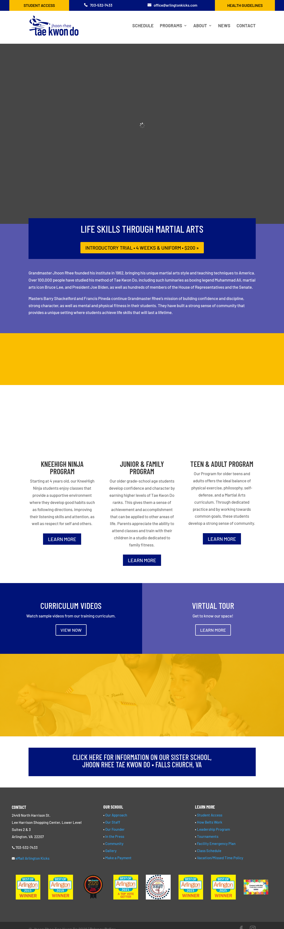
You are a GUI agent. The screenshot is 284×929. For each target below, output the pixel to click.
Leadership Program (213, 829)
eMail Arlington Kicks (32, 858)
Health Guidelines (245, 5)
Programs (171, 26)
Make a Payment (118, 858)
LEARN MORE (62, 539)
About (200, 26)
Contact (246, 26)
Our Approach (116, 815)
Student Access (39, 5)
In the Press (114, 836)
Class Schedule (209, 850)
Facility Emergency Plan (216, 843)
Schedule (143, 26)
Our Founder (115, 829)
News (224, 26)
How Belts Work (209, 822)
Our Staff (112, 822)
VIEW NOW (71, 630)
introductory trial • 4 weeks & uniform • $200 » (142, 248)
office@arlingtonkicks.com (175, 5)
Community (114, 843)
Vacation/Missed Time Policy (220, 858)
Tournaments (207, 836)
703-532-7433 (101, 5)
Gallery (111, 850)
